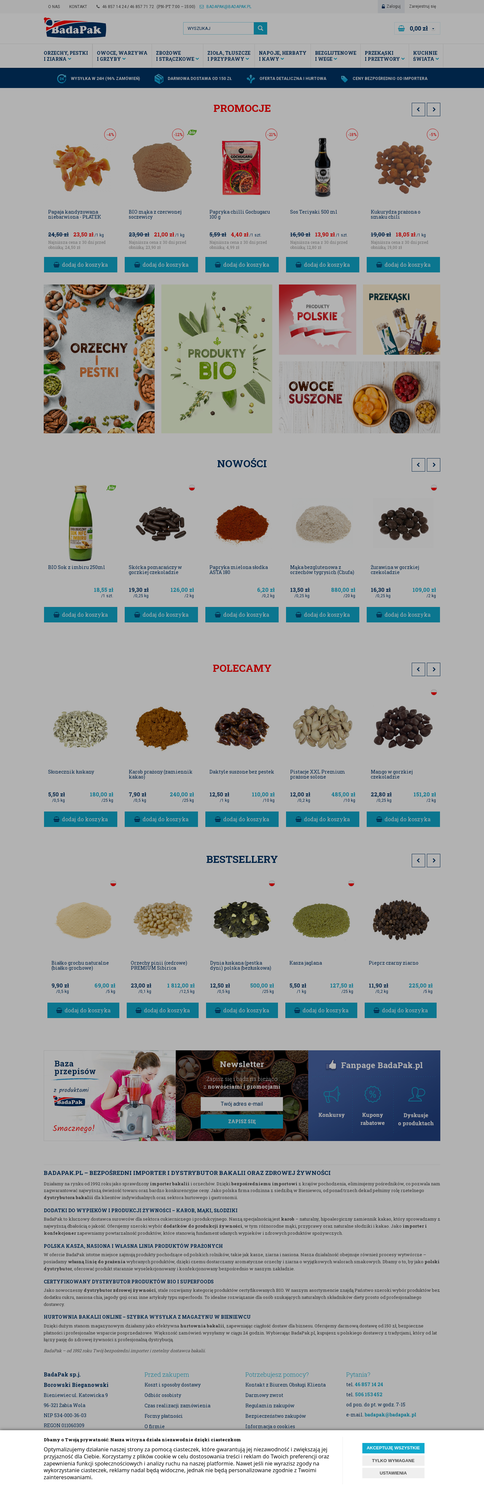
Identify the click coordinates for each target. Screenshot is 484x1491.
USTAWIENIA (393, 1473)
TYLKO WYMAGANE (393, 1460)
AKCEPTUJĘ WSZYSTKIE (393, 1447)
